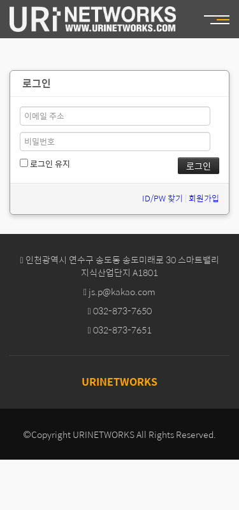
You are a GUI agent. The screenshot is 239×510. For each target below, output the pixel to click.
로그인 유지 (45, 163)
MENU (223, 19)
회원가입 (204, 198)
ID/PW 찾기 (162, 198)
